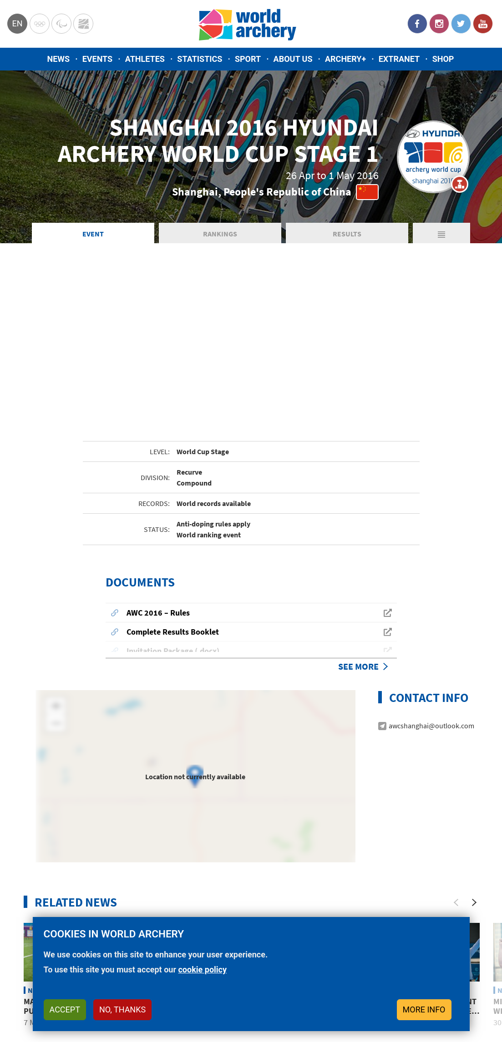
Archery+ (345, 59)
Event (93, 233)
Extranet (399, 59)
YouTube (483, 24)
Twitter (461, 24)
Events (97, 59)
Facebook (417, 24)
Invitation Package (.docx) (173, 542)
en (17, 23)
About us (293, 59)
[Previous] (456, 794)
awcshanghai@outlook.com (431, 617)
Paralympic (61, 24)
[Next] (474, 794)
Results (347, 233)
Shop (443, 59)
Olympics (40, 24)
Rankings (220, 233)
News (58, 59)
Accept (65, 1009)
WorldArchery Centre (83, 24)
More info (424, 1009)
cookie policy (202, 969)
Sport (248, 59)
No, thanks (122, 1009)
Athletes (145, 59)
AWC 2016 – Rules (158, 504)
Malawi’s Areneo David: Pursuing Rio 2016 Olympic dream (70, 903)
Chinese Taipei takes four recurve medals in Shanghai (192, 903)
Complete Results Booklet (173, 523)
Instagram (439, 24)
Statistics (199, 59)
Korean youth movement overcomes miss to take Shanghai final (426, 903)
